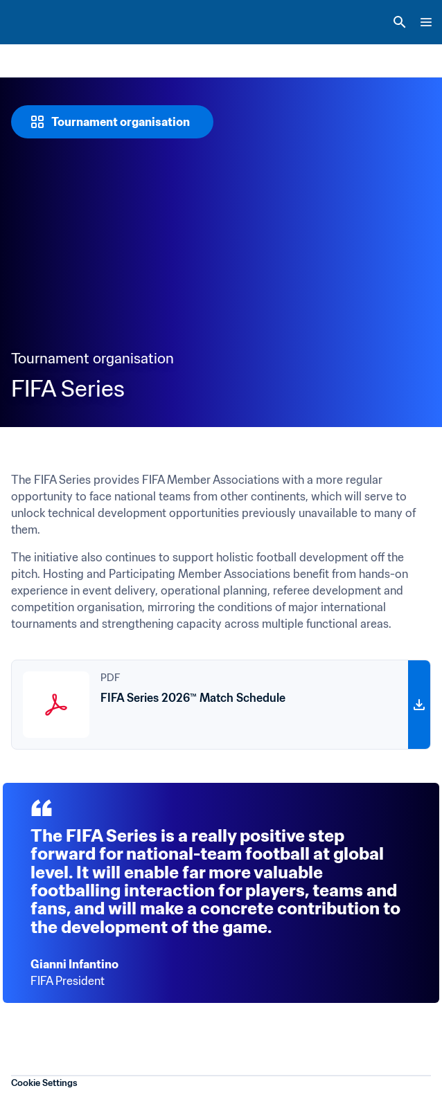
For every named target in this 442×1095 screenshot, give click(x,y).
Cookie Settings (44, 1083)
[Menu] (426, 22)
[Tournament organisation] (112, 121)
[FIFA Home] (36, 22)
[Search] (399, 22)
